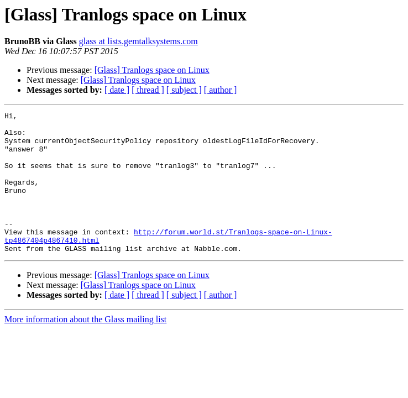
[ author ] (220, 90)
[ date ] (116, 90)
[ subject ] (184, 90)
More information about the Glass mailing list (85, 347)
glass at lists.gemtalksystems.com (138, 41)
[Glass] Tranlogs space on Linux (152, 70)
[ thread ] (148, 90)
